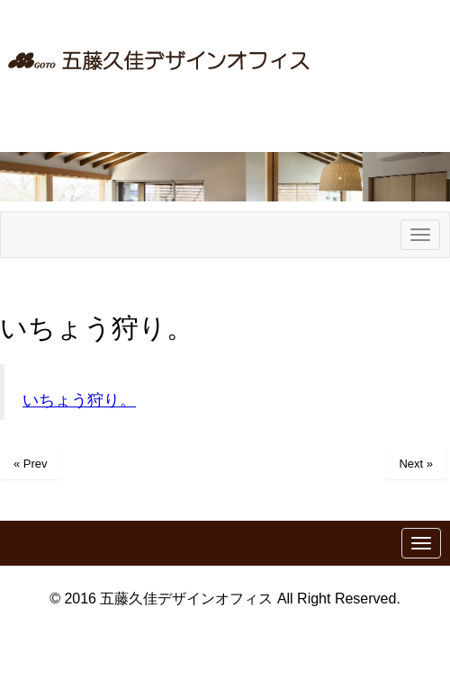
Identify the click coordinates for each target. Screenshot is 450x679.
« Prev (31, 463)
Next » (416, 463)
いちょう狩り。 (79, 400)
